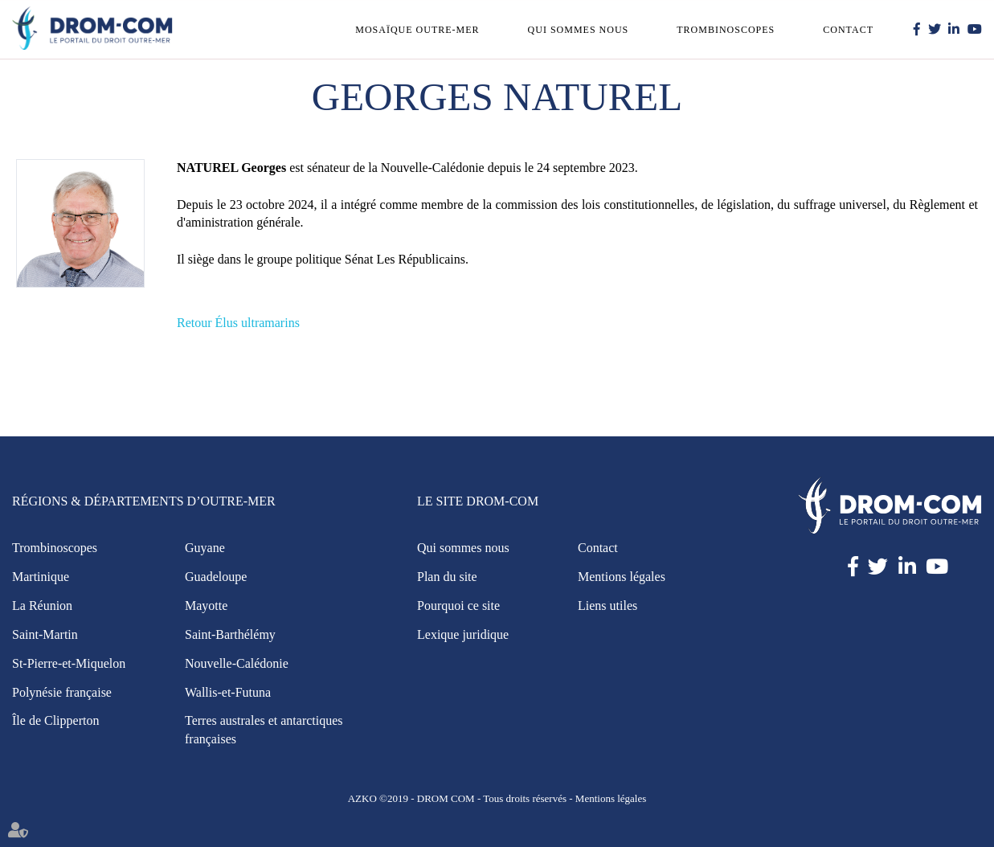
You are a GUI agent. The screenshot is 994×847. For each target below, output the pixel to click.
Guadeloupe (216, 576)
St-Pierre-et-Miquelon (68, 663)
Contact (848, 29)
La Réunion (42, 605)
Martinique (40, 576)
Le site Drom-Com (477, 501)
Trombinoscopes (726, 29)
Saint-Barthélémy (230, 634)
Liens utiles (607, 605)
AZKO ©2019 (378, 798)
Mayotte (206, 605)
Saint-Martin (45, 634)
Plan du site (447, 576)
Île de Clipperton (55, 720)
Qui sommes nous (578, 29)
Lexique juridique (463, 634)
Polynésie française (62, 692)
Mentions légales (621, 576)
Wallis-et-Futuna (228, 692)
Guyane (205, 547)
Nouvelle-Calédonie (236, 663)
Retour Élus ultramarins (238, 322)
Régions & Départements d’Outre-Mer (144, 501)
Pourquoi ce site (458, 605)
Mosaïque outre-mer (417, 29)
